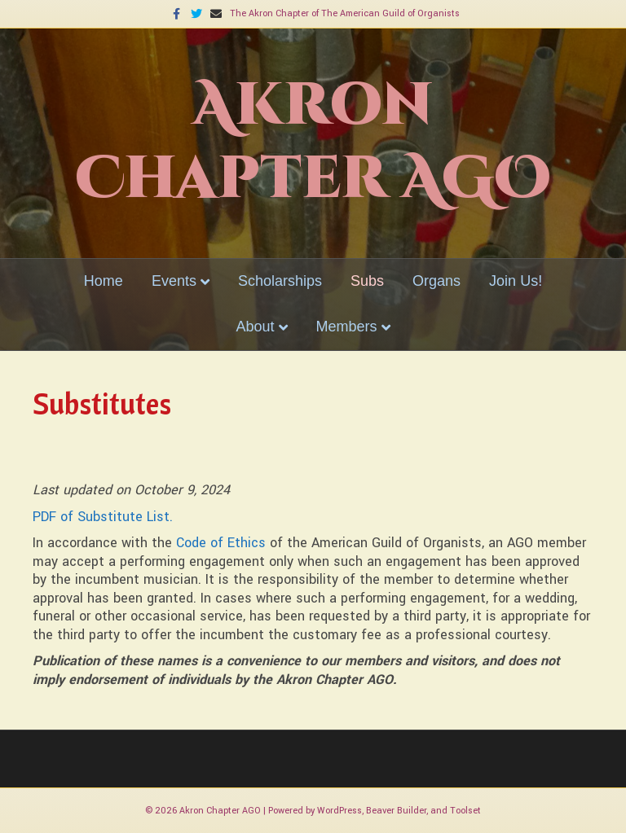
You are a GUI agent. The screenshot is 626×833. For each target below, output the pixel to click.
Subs (367, 281)
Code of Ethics (221, 542)
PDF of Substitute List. (103, 516)
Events (174, 281)
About (255, 326)
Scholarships (280, 281)
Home (103, 281)
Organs (436, 281)
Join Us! (515, 281)
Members (346, 326)
